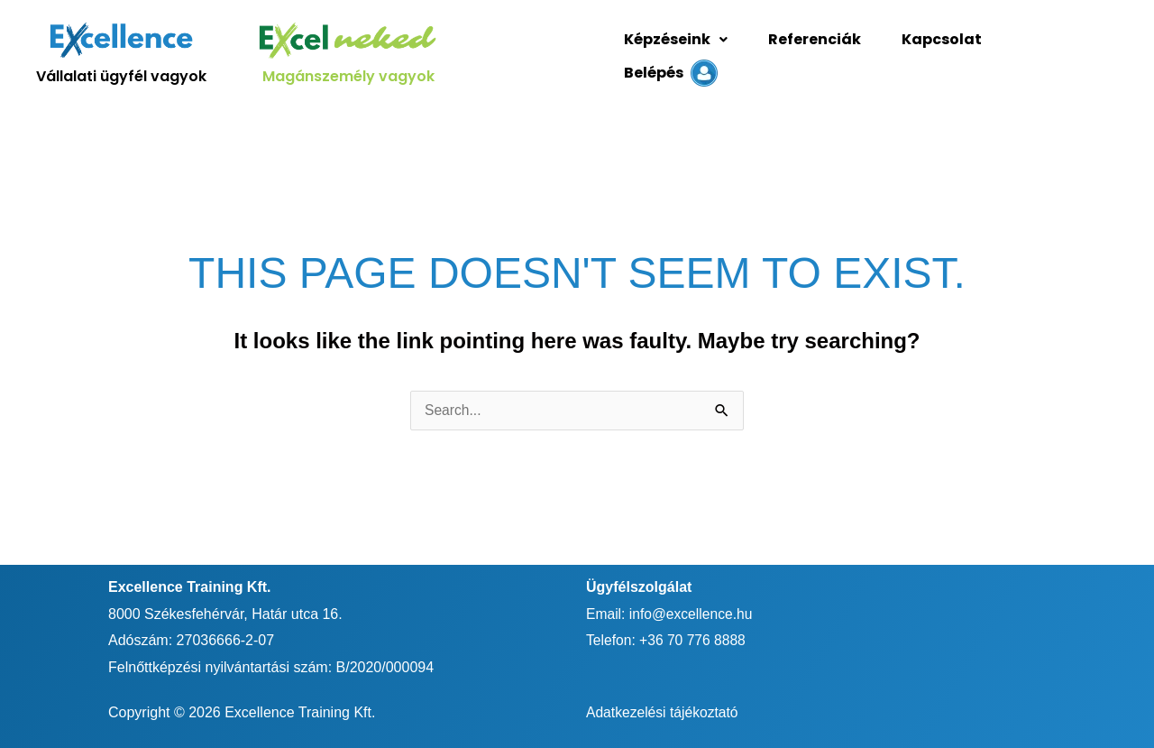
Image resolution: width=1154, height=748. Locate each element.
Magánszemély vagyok (348, 71)
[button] (673, 51)
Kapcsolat (930, 51)
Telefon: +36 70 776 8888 (667, 631)
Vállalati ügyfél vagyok (121, 71)
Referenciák (807, 51)
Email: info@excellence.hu (671, 604)
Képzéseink (673, 51)
